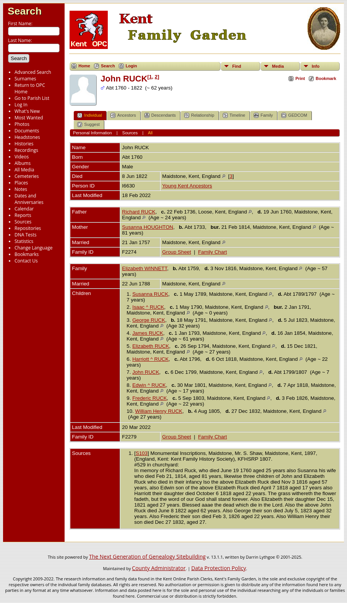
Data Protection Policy (218, 568)
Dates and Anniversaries (29, 198)
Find (236, 66)
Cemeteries (27, 176)
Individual (89, 115)
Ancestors (123, 115)
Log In (21, 104)
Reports (23, 215)
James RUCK (147, 333)
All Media (24, 169)
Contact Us (26, 260)
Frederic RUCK (149, 398)
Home (84, 66)
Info (315, 66)
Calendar (24, 208)
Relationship (199, 115)
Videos (22, 156)
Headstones (27, 137)
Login (131, 66)
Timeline (234, 115)
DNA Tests (26, 234)
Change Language (33, 247)
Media (278, 66)
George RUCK (148, 320)
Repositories (28, 228)
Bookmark (326, 78)
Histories (24, 143)
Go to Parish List (32, 98)
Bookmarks (27, 254)
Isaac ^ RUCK (148, 307)
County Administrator (158, 568)
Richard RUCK (138, 212)
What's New (27, 111)
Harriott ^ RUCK (150, 359)
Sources (23, 221)
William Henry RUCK (159, 411)
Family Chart (212, 252)
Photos (22, 124)
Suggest (88, 124)
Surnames (25, 78)
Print (300, 78)
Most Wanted (29, 117)
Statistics (24, 241)
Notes (21, 189)
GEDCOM (294, 115)
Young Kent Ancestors (187, 186)
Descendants (160, 115)
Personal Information (92, 132)
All (150, 132)
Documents (27, 130)
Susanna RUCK (150, 294)
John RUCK (145, 372)
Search (25, 11)
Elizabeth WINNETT (144, 268)
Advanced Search (33, 72)
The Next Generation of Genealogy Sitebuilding (147, 556)
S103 (142, 453)
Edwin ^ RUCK (149, 385)
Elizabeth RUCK (150, 346)
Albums (23, 163)
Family (263, 115)
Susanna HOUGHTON (147, 227)
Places (21, 182)
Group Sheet (176, 252)
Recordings (26, 150)
